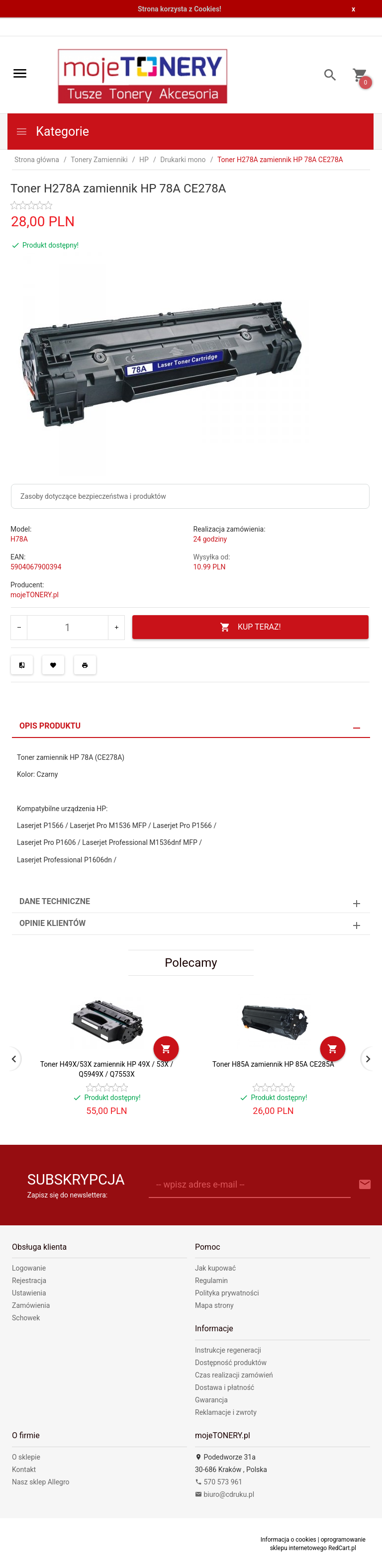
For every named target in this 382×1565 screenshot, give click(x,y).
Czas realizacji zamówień (234, 1375)
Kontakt (24, 1469)
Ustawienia (29, 1293)
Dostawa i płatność (224, 1387)
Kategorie (52, 131)
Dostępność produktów (231, 1363)
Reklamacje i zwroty (226, 1412)
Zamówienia (31, 1305)
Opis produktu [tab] (50, 726)
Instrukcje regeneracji (228, 1350)
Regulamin (211, 1281)
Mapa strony (214, 1305)
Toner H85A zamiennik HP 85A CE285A (273, 1064)
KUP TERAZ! (250, 627)
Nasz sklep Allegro (41, 1482)
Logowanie (29, 1268)
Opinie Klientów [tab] (52, 923)
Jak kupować (215, 1268)
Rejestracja (29, 1281)
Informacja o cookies (288, 1539)
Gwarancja (211, 1400)
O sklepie (26, 1457)
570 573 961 (218, 1482)
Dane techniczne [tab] (54, 901)
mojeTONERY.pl (34, 595)
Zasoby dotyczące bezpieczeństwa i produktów (93, 496)
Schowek (26, 1318)
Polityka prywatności (227, 1293)
